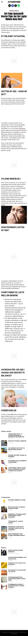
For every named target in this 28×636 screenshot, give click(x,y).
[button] (2, 1)
